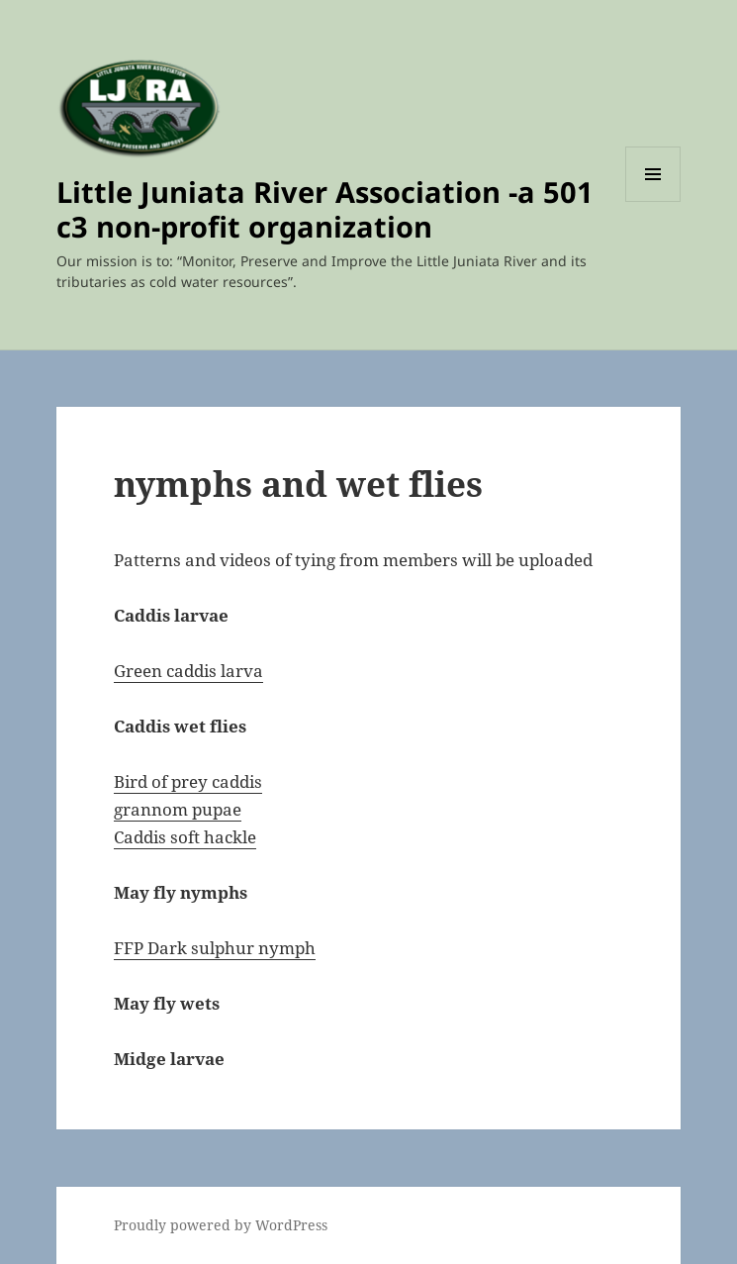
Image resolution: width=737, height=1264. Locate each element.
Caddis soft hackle (185, 837)
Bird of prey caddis (188, 781)
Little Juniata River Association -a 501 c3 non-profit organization (325, 208)
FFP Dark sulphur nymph (215, 947)
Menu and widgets (653, 201)
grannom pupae (177, 809)
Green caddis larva (188, 670)
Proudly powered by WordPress (220, 1224)
